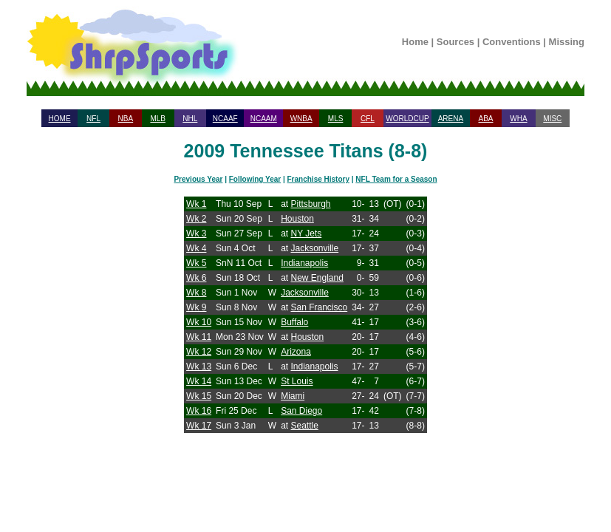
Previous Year (198, 179)
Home (415, 41)
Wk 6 (196, 278)
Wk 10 (198, 322)
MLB (157, 119)
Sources (455, 41)
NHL (189, 119)
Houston (297, 219)
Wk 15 (198, 396)
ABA (485, 119)
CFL (368, 119)
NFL (93, 119)
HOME (60, 119)
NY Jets (305, 233)
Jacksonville (314, 248)
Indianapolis (304, 263)
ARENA (450, 119)
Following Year (255, 179)
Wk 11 (198, 337)
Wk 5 (196, 263)
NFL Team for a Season (396, 179)
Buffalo (294, 322)
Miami (292, 396)
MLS (336, 119)
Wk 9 (196, 307)
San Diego (301, 411)
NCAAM (263, 119)
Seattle (304, 425)
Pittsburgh (310, 204)
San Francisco (318, 307)
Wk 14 (198, 381)
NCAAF (225, 119)
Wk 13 (198, 366)
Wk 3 (196, 233)
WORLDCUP (407, 119)
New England (316, 278)
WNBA (301, 119)
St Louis (297, 381)
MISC (552, 119)
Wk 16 (198, 411)
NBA (126, 119)
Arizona (296, 352)
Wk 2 (196, 219)
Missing (566, 41)
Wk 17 (198, 425)
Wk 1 (196, 204)
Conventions (511, 41)
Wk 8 (196, 292)
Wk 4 (196, 248)
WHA (518, 119)
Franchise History (318, 179)
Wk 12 (198, 352)
